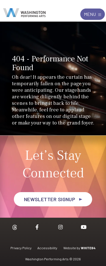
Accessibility (47, 248)
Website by (79, 248)
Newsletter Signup (49, 199)
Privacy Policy (21, 248)
